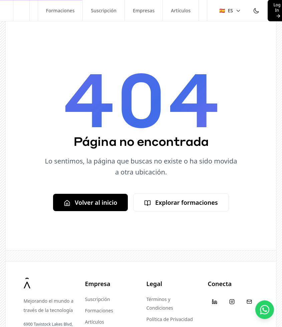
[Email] (249, 301)
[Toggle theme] (256, 11)
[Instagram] (232, 301)
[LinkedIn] (214, 301)
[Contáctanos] (264, 309)
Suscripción (103, 10)
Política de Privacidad (170, 319)
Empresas (144, 10)
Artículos (181, 10)
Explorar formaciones (181, 202)
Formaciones (60, 10)
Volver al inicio (90, 202)
